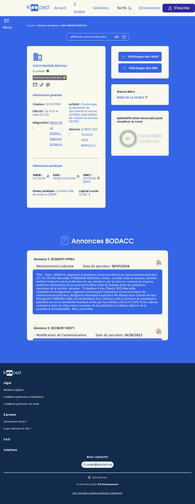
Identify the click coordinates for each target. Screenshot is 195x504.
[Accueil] (60, 8)
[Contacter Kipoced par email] (97, 465)
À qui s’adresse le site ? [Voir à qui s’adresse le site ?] (17, 428)
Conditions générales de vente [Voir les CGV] (21, 404)
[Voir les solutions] (101, 8)
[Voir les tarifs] (124, 8)
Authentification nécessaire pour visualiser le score (140, 119)
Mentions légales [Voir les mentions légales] (14, 390)
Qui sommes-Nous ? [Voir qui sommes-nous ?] (15, 421)
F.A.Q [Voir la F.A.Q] (7, 439)
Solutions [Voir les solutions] (10, 450)
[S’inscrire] (178, 8)
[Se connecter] (148, 8)
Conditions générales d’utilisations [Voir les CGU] (23, 397)
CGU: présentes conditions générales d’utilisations (97, 493)
